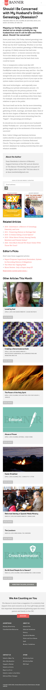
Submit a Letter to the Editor (11, 673)
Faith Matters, (23, 395)
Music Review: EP (19, 267)
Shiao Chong (29, 437)
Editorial (21, 437)
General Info (27, 626)
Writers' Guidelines (29, 644)
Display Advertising (9, 626)
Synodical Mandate (29, 635)
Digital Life (36, 20)
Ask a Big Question (8, 661)
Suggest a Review (8, 664)
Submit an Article (8, 667)
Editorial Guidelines (29, 629)
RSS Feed (26, 664)
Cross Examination (25, 573)
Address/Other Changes (10, 676)
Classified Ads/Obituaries (10, 629)
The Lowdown (26, 533)
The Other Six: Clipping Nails (15, 265)
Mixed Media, (18, 533)
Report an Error (8, 670)
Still (20, 476)
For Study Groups (33, 395)
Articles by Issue (28, 658)
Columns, (22, 20)
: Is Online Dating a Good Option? (19, 235)
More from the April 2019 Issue (23, 584)
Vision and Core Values (30, 638)
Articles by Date (28, 661)
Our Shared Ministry (19, 312)
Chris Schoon (37, 573)
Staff (24, 641)
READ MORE (8, 317)
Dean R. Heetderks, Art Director (12, 22)
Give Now (23, 616)
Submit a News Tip (8, 658)
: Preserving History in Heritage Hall (20, 232)
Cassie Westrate (32, 312)
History (25, 632)
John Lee (7, 397)
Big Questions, (29, 20)
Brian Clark (31, 516)
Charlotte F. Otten (28, 476)
